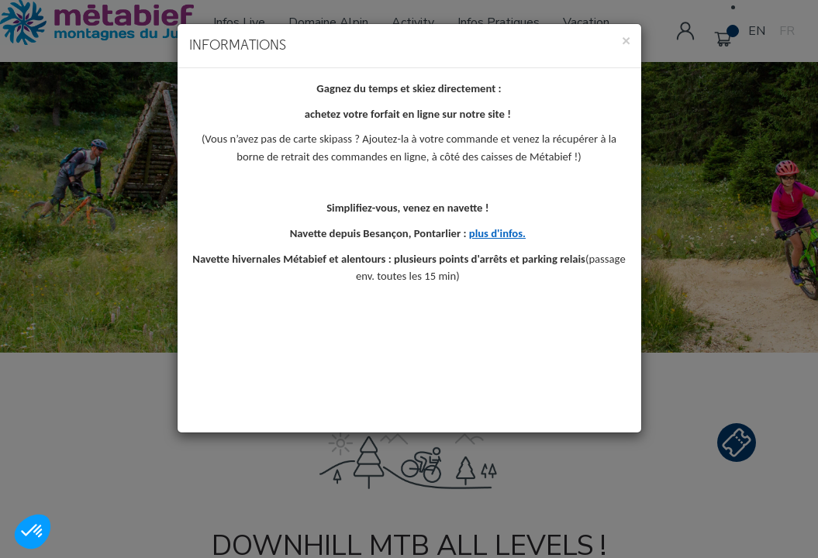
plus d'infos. (497, 236)
